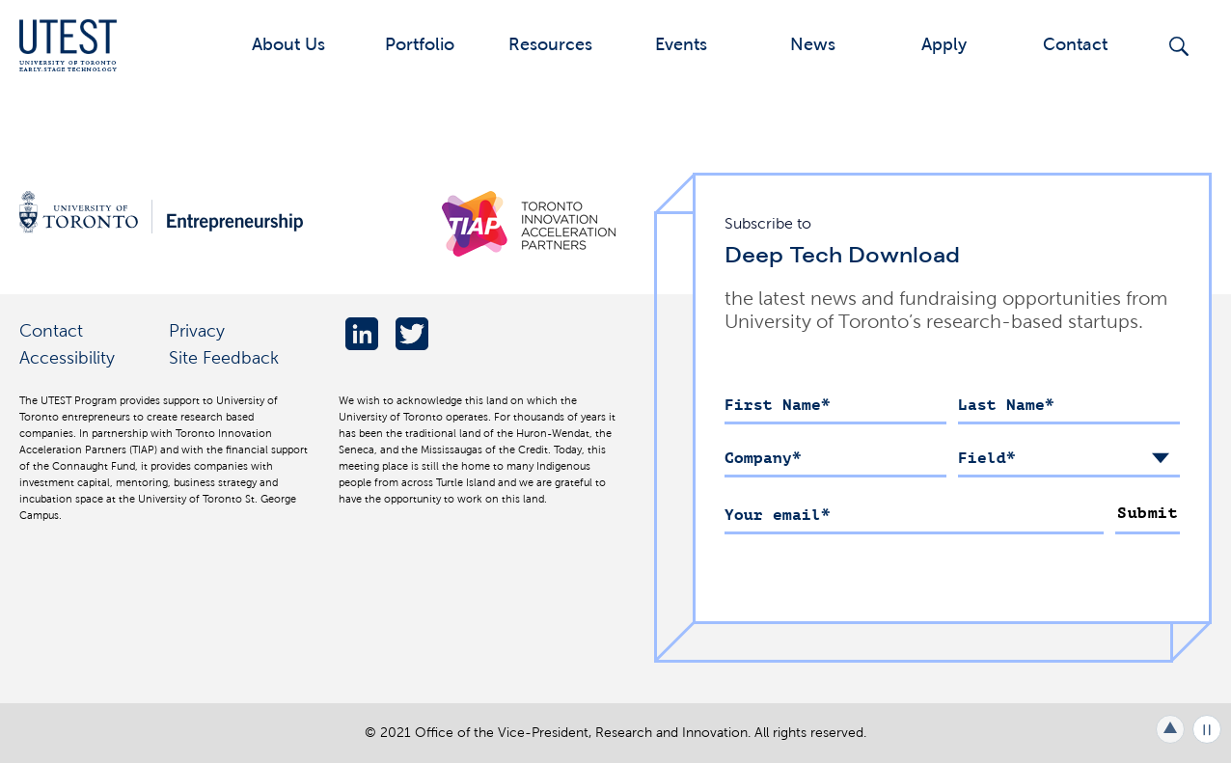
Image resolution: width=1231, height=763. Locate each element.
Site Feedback (224, 357)
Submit (1147, 513)
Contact (1075, 44)
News (812, 44)
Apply (944, 44)
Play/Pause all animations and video (1206, 729)
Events (681, 44)
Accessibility (67, 357)
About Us (288, 44)
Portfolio (419, 44)
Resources (550, 44)
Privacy (197, 330)
